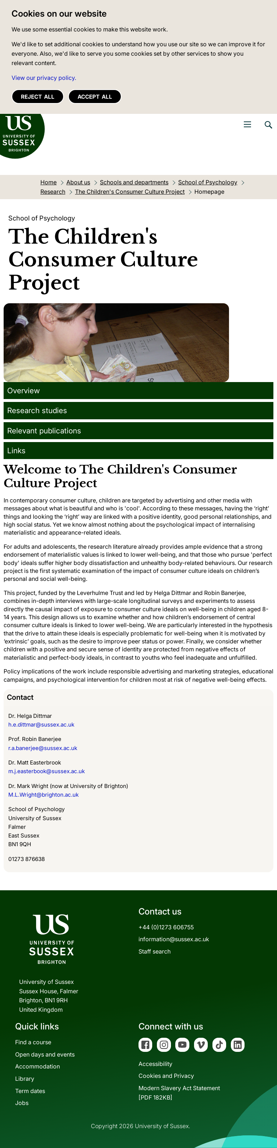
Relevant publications (44, 430)
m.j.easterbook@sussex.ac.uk (46, 771)
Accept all (95, 96)
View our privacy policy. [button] (44, 77)
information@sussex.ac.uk (173, 939)
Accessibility (155, 1063)
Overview (23, 390)
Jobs (21, 1102)
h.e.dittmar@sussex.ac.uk (41, 724)
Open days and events (45, 1054)
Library (24, 1078)
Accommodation (37, 1066)
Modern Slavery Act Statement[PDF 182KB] (179, 1092)
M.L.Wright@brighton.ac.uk (43, 794)
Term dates (30, 1091)
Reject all (37, 96)
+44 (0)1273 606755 (166, 927)
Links (16, 450)
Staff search (154, 951)
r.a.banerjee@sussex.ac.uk (42, 748)
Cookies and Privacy (166, 1075)
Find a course (33, 1042)
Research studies (37, 410)
